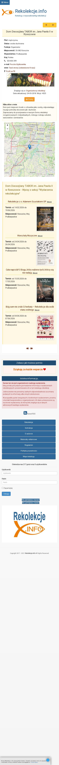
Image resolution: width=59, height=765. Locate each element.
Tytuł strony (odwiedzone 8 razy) (22, 68)
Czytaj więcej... (34, 762)
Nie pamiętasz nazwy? (31, 500)
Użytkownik (6, 470)
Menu (4, 2)
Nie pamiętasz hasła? (30, 503)
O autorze (29, 434)
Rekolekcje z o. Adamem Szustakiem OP (30, 201)
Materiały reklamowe (29, 439)
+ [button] (7, 125)
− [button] (7, 129)
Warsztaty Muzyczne (29, 235)
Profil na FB (10, 71)
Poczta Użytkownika (18, 64)
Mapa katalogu (29, 456)
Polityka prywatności (29, 451)
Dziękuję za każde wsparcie (29, 369)
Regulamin (29, 445)
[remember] (2, 488)
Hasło (4, 479)
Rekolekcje (29, 422)
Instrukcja (29, 428)
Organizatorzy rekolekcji (35, 91)
